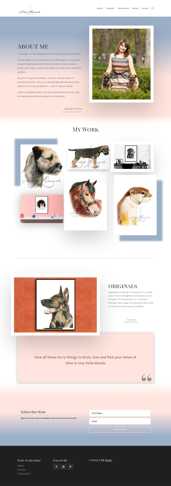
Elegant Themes (35, 482)
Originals (110, 8)
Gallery (100, 8)
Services (21, 463)
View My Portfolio (73, 102)
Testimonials (123, 8)
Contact (145, 8)
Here (108, 453)
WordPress (60, 482)
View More (131, 313)
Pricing (135, 8)
